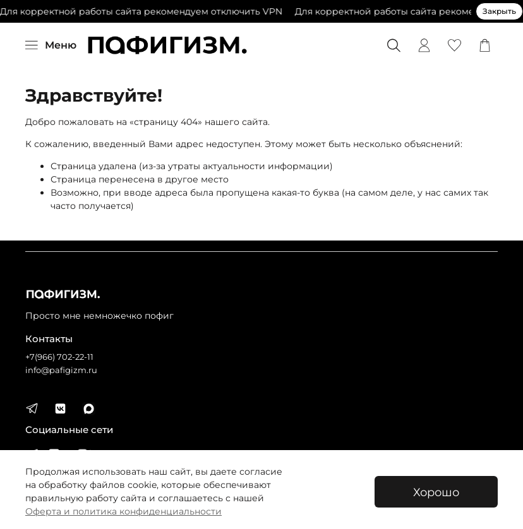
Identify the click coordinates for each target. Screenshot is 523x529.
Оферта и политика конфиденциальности (123, 511)
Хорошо (436, 492)
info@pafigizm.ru (61, 370)
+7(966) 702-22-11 (59, 357)
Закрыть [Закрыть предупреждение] (499, 11)
